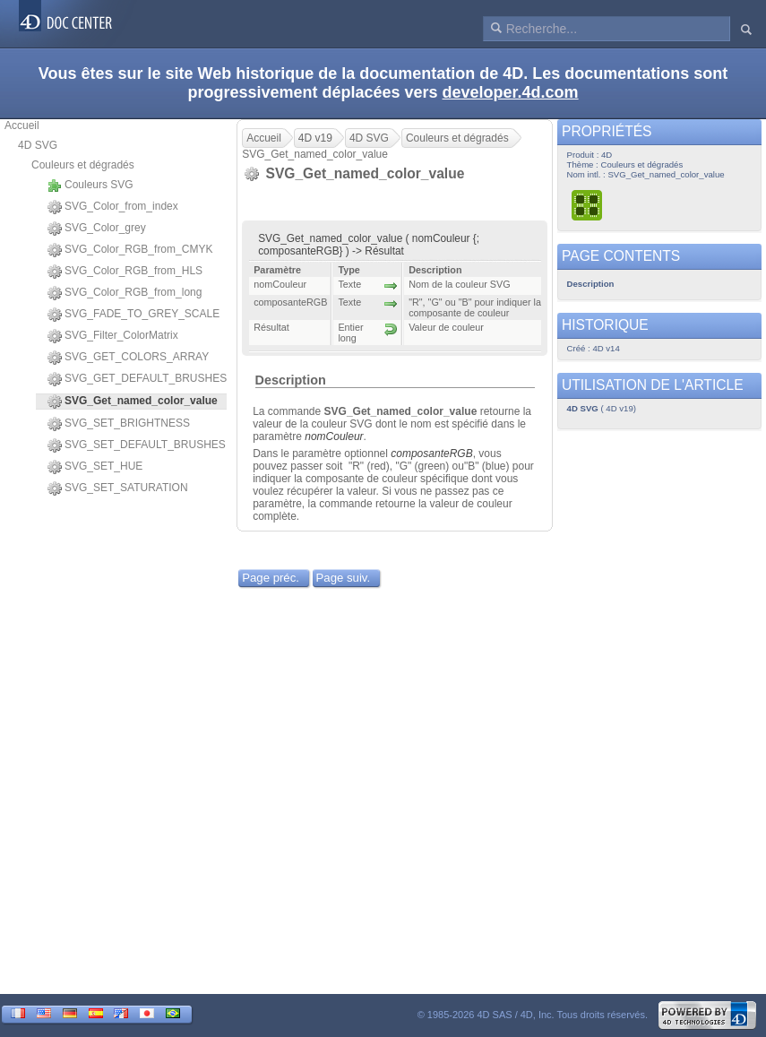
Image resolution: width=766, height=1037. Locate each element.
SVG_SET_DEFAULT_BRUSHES (136, 445)
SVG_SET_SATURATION (117, 488)
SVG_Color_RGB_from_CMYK (129, 250)
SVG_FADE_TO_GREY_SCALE (133, 314)
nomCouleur (334, 436)
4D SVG (37, 145)
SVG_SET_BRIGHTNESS (118, 424)
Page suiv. (343, 577)
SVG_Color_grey (96, 228)
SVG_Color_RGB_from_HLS (124, 271)
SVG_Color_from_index (112, 207)
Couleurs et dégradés (82, 165)
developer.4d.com (511, 92)
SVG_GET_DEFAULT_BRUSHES (137, 379)
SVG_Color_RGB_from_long (124, 293)
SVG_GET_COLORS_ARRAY (128, 357)
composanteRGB (431, 453)
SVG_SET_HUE (94, 467)
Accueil (21, 125)
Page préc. (270, 577)
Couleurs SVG (90, 185)
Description (290, 380)
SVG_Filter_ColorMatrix (112, 336)
